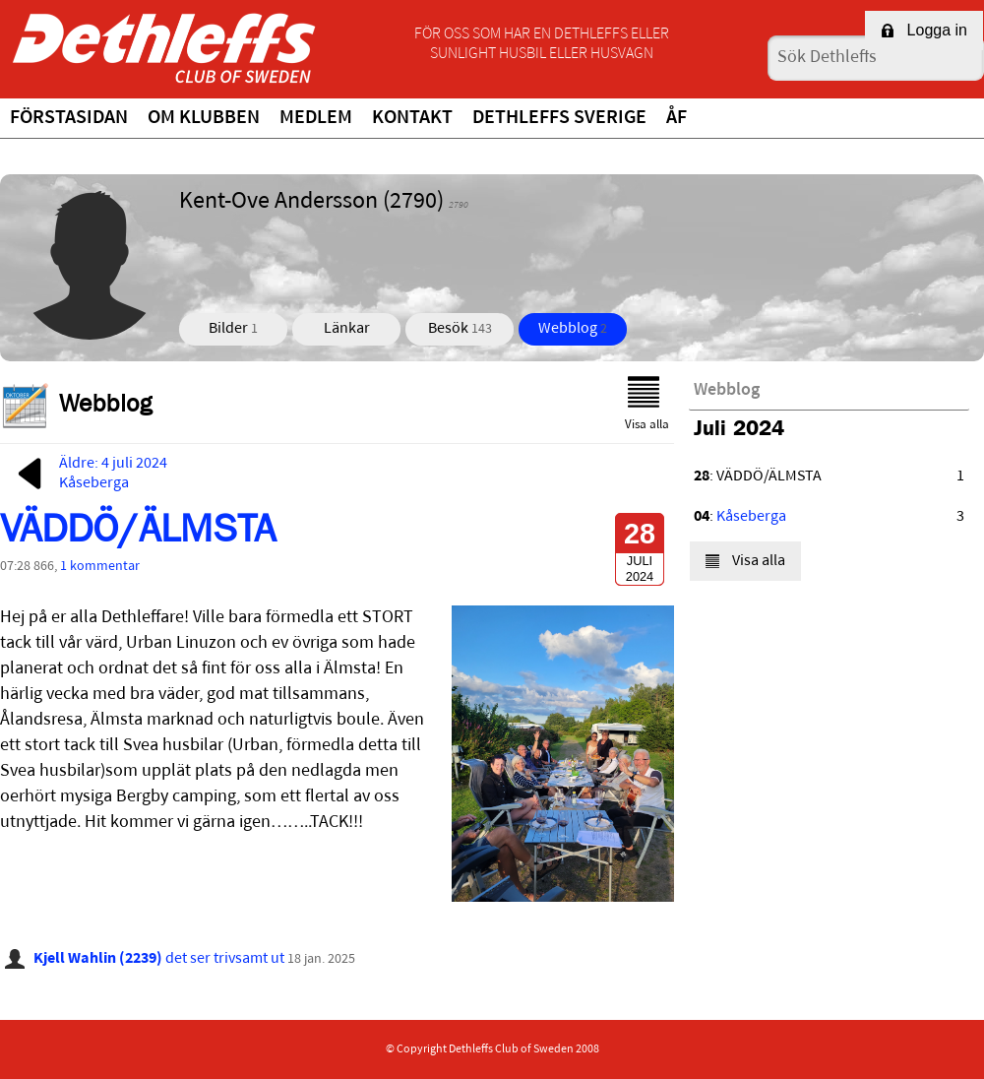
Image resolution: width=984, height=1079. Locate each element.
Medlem (315, 118)
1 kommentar (100, 566)
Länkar (347, 329)
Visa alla (647, 403)
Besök (460, 329)
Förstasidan (69, 118)
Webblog (572, 329)
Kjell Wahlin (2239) (97, 959)
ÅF (676, 118)
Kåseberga (751, 517)
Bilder (233, 329)
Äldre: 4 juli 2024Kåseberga (88, 473)
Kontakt (412, 118)
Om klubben (204, 118)
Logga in (924, 30)
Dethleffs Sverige (559, 118)
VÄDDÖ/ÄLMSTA (138, 534)
